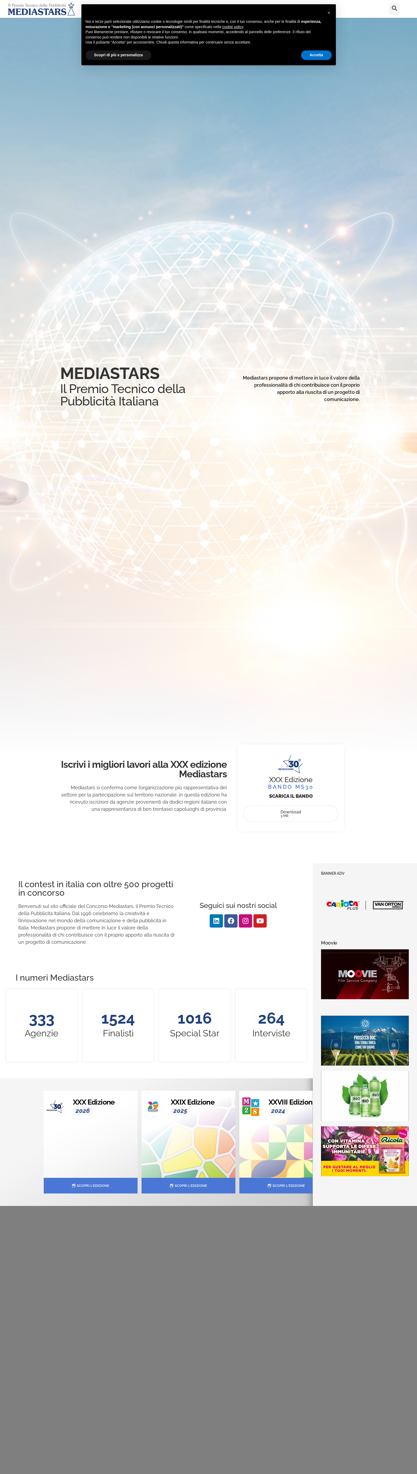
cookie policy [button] (232, 27)
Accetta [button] (316, 55)
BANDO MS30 (291, 787)
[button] (329, 12)
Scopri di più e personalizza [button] (118, 55)
